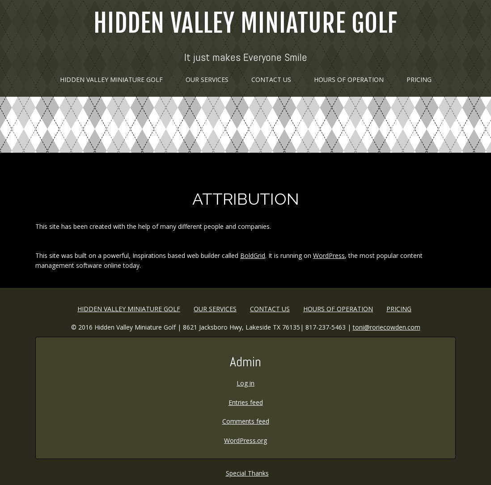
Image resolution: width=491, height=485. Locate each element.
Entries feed (246, 402)
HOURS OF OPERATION (349, 79)
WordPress (329, 255)
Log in (245, 383)
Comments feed (245, 421)
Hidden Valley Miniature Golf (245, 23)
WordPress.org (245, 440)
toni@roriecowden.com (386, 327)
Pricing (419, 79)
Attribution (245, 198)
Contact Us (271, 79)
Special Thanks (247, 473)
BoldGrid (252, 255)
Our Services (207, 79)
